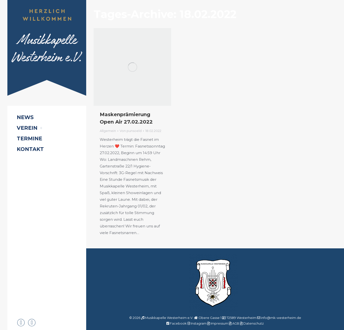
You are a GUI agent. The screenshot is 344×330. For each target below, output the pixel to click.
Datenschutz (253, 323)
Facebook (178, 323)
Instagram (199, 323)
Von (131, 131)
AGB (235, 323)
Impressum (219, 323)
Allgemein (108, 131)
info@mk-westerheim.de (281, 318)
